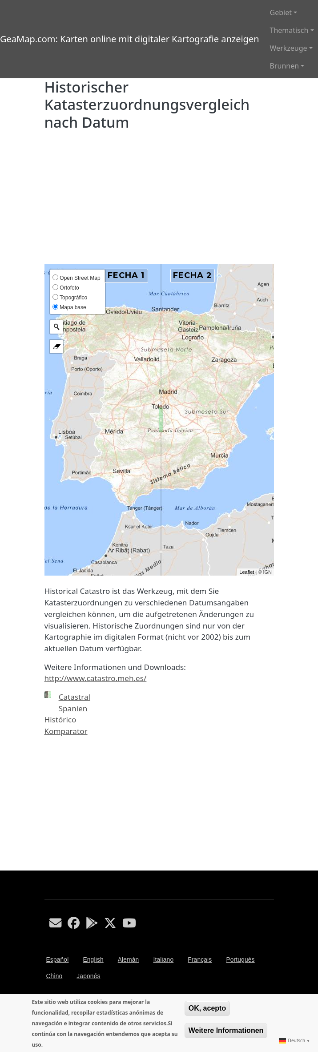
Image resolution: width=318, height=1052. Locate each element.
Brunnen (284, 66)
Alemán (128, 959)
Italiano (163, 959)
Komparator (66, 731)
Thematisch (289, 30)
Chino (54, 976)
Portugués (240, 959)
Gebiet (281, 12)
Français (200, 959)
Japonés (88, 976)
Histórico (60, 719)
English (93, 959)
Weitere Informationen (226, 1030)
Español (57, 959)
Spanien (73, 708)
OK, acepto (207, 1008)
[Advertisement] (159, 197)
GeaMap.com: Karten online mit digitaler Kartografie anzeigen (129, 39)
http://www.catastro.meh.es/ (95, 678)
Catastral (74, 697)
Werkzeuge (288, 48)
